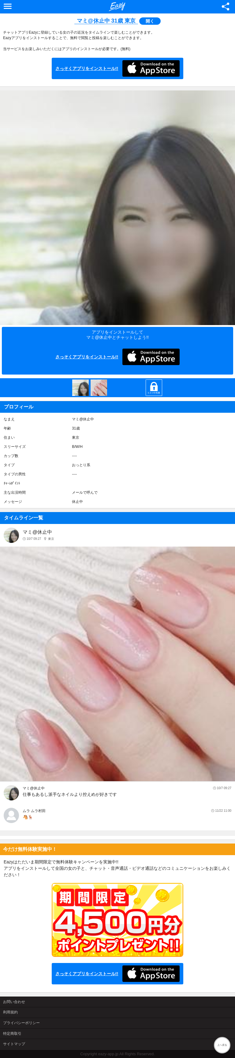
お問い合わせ (14, 1002)
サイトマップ (14, 1044)
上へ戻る (222, 1045)
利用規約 (10, 1012)
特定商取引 (12, 1033)
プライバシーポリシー (21, 1023)
